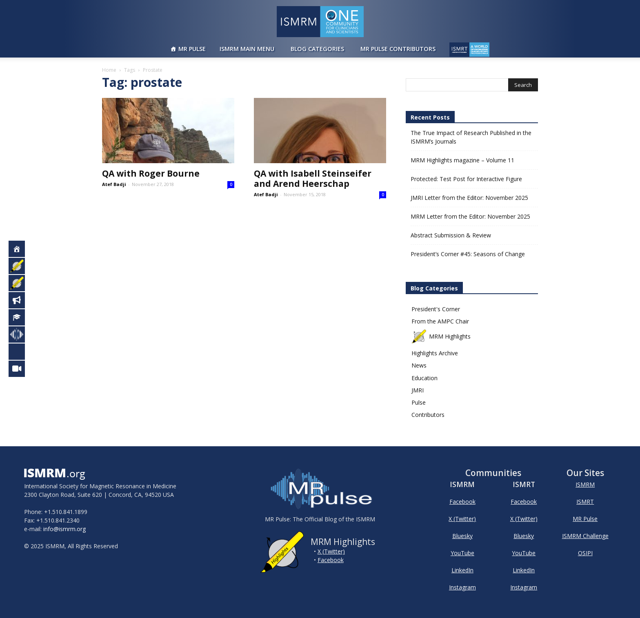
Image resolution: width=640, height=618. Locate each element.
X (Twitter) (331, 551)
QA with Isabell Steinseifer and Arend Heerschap (312, 178)
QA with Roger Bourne (151, 173)
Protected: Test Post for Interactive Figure (466, 179)
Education (424, 378)
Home (109, 69)
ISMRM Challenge (585, 536)
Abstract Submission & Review (451, 235)
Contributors (427, 415)
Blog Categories (317, 49)
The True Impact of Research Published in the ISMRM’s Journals (471, 137)
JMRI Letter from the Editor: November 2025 (469, 198)
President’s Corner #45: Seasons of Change (468, 254)
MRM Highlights (441, 336)
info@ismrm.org (64, 529)
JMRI (417, 390)
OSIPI (585, 553)
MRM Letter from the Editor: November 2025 (470, 216)
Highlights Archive (434, 353)
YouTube (462, 553)
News (419, 365)
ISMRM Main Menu (247, 49)
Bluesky (462, 536)
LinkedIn (462, 570)
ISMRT (585, 501)
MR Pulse (192, 49)
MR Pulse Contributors (398, 49)
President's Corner (435, 309)
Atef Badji (114, 184)
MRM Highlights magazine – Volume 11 (462, 160)
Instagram (462, 587)
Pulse (418, 402)
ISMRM (585, 484)
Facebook (331, 560)
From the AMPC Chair (440, 321)
